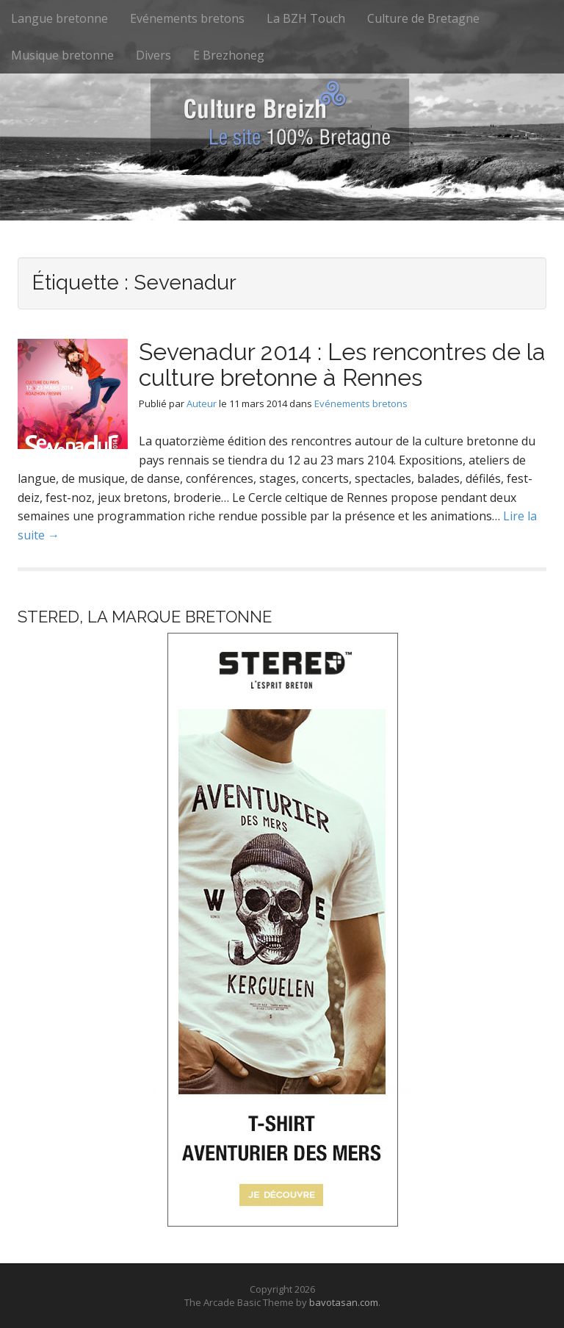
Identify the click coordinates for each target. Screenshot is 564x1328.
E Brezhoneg (228, 55)
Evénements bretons (187, 18)
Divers (153, 55)
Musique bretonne (62, 55)
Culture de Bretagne (423, 18)
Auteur (202, 403)
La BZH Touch (306, 18)
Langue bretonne (59, 18)
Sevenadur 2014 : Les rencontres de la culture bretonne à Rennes (342, 364)
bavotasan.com (343, 1302)
